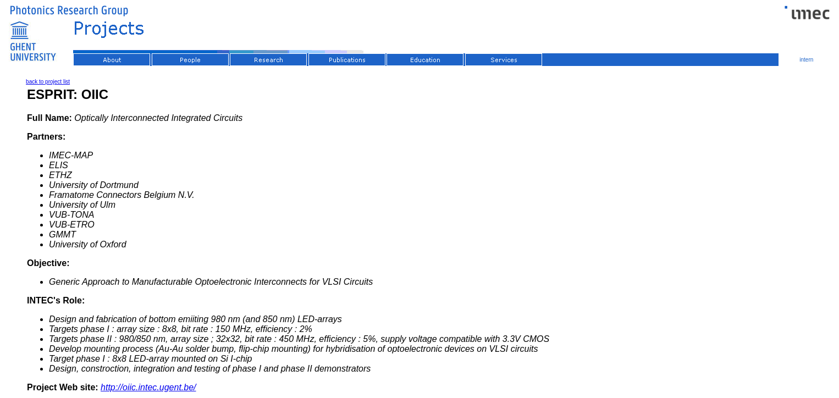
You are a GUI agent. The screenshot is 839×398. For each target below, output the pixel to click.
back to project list (48, 82)
